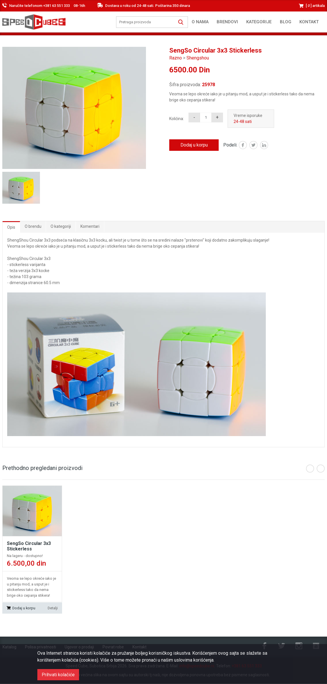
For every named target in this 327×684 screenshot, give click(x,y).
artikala (315, 5)
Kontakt (309, 21)
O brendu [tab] (33, 226)
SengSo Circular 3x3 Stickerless (29, 546)
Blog (285, 21)
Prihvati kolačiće (58, 674)
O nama (200, 21)
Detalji (52, 608)
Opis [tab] (11, 227)
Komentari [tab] (90, 226)
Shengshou (197, 58)
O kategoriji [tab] (61, 226)
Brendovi (227, 21)
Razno (175, 58)
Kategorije (259, 21)
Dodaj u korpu (194, 145)
